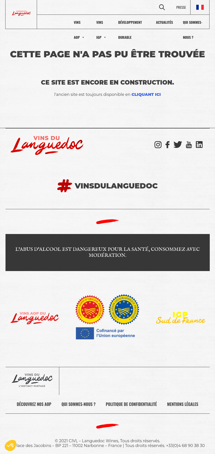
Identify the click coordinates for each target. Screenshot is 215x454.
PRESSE (181, 7)
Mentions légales (182, 404)
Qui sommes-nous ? (189, 22)
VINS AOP (51, 22)
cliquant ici (146, 94)
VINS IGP (79, 22)
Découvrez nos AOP (34, 404)
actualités (155, 22)
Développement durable (118, 22)
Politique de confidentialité (131, 404)
